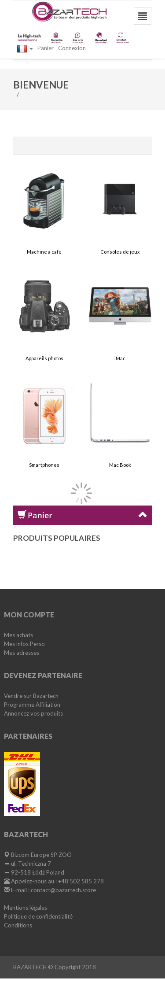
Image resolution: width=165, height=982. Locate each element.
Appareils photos (44, 358)
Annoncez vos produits (33, 713)
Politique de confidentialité (38, 916)
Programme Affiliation (32, 704)
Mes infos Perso (24, 643)
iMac (119, 358)
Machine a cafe (44, 252)
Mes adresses (21, 652)
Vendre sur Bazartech (31, 695)
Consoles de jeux (120, 252)
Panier (45, 48)
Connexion (72, 48)
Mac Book (120, 465)
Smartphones (44, 465)
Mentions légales (25, 907)
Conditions (18, 925)
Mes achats (18, 635)
